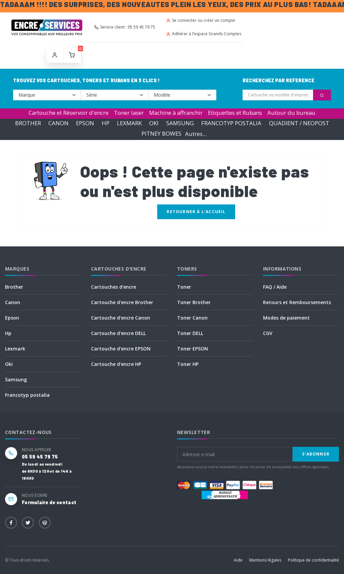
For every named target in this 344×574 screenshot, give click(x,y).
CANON (58, 123)
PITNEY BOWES (161, 134)
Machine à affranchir (176, 112)
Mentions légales (265, 560)
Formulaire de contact (49, 502)
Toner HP (188, 364)
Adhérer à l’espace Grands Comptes (203, 34)
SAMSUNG (180, 123)
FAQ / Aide (275, 287)
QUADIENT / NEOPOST (299, 123)
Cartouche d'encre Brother (122, 302)
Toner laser (129, 112)
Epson (12, 318)
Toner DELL (190, 333)
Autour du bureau (291, 112)
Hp (8, 333)
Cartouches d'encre (113, 287)
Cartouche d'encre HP (116, 364)
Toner (184, 287)
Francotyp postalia (27, 395)
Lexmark (15, 348)
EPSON (85, 123)
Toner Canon (192, 318)
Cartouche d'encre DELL (118, 333)
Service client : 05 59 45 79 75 (124, 27)
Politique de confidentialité (313, 560)
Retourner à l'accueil (196, 211)
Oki (9, 364)
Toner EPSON (192, 348)
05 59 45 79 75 (40, 457)
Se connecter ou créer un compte (200, 20)
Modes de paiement (286, 318)
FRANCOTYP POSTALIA (231, 123)
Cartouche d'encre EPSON (120, 348)
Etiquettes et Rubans (235, 112)
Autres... (196, 134)
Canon (12, 302)
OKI (154, 123)
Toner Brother (194, 302)
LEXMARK (129, 123)
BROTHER (28, 123)
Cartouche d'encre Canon (120, 318)
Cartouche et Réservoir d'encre (69, 112)
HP (106, 123)
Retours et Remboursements (297, 302)
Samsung (16, 379)
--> (47, 95)
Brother (14, 287)
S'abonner (316, 454)
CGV (267, 333)
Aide (238, 560)
